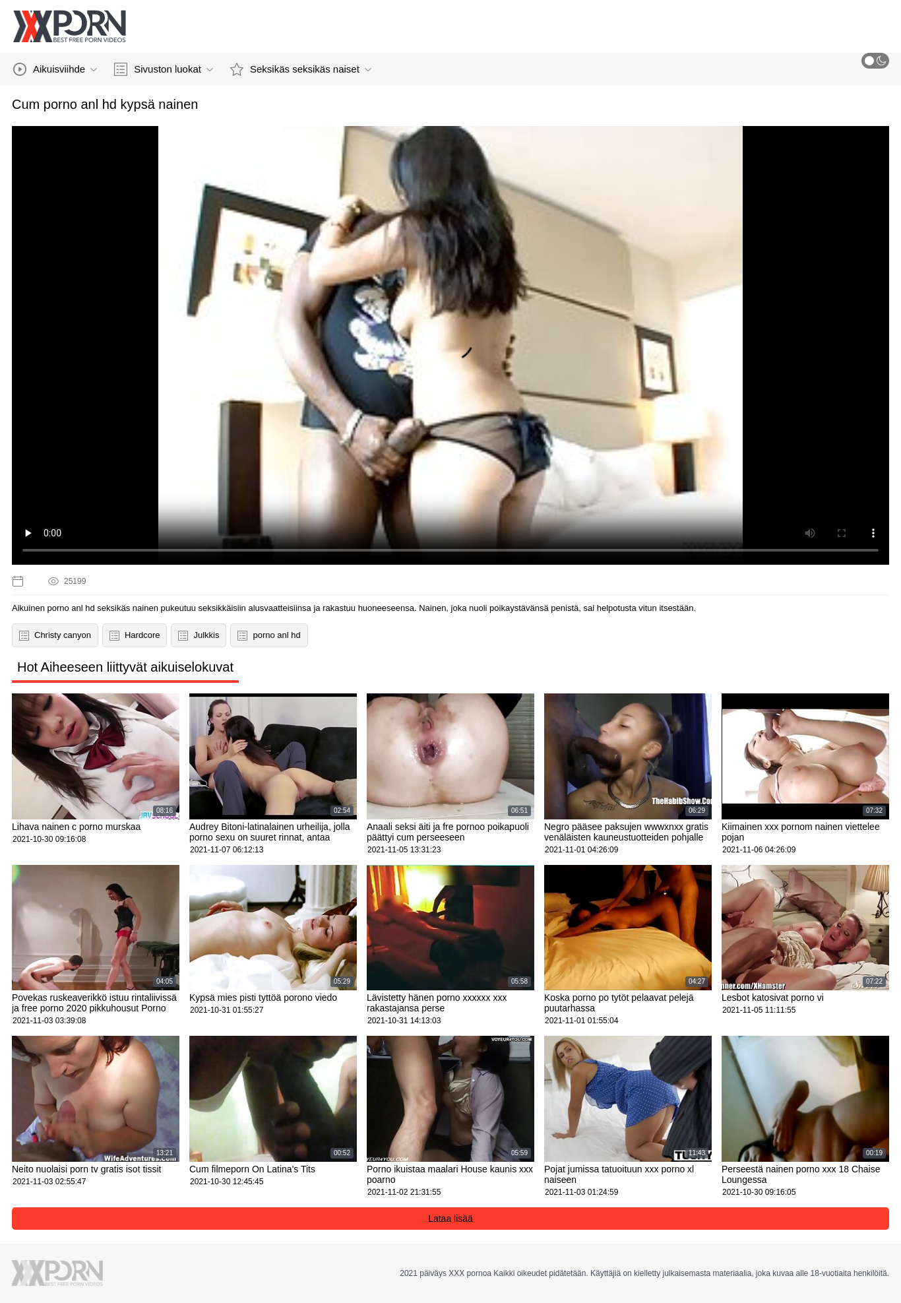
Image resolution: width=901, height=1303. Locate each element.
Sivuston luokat (163, 69)
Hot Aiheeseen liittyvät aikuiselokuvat (125, 667)
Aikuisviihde (55, 69)
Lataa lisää (450, 1218)
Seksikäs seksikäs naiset (300, 69)
